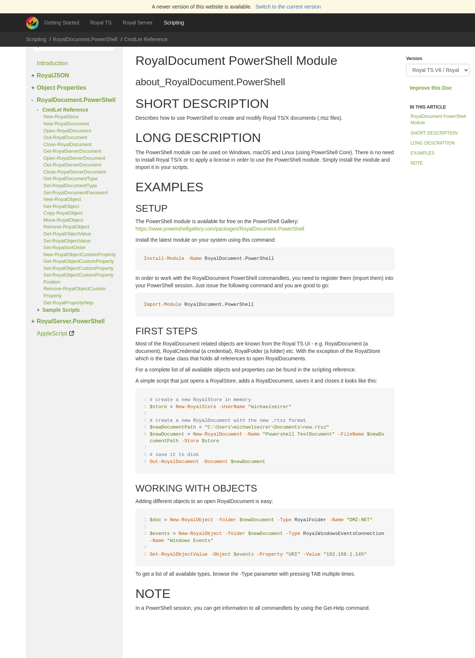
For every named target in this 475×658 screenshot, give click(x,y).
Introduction (52, 63)
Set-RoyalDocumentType (70, 185)
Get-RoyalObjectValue (67, 234)
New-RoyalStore (61, 116)
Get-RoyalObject (61, 206)
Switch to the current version (288, 7)
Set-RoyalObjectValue (67, 241)
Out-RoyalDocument (65, 137)
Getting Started (61, 23)
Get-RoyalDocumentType (70, 178)
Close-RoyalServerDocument (74, 172)
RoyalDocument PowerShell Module (438, 119)
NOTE (416, 163)
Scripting (174, 23)
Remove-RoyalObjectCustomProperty (74, 292)
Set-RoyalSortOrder (64, 247)
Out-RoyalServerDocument (72, 165)
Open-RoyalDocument (67, 130)
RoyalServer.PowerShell (71, 321)
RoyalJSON (53, 75)
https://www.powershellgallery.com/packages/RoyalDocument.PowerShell (219, 229)
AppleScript (52, 333)
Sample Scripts (61, 310)
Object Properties (61, 88)
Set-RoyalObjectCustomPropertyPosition (78, 278)
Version (414, 58)
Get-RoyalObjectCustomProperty (78, 261)
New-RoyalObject (62, 199)
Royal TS (100, 23)
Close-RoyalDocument (67, 144)
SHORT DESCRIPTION (434, 133)
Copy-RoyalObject (63, 213)
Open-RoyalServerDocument (74, 158)
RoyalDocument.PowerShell (85, 39)
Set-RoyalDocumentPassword (75, 192)
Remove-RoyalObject (66, 226)
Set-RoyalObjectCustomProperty (78, 268)
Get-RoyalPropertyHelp (68, 302)
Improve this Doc (431, 88)
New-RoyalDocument (66, 123)
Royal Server (138, 23)
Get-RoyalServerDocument (72, 151)
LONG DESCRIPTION (432, 143)
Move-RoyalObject (63, 220)
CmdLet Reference (146, 39)
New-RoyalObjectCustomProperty (79, 254)
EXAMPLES (422, 153)
